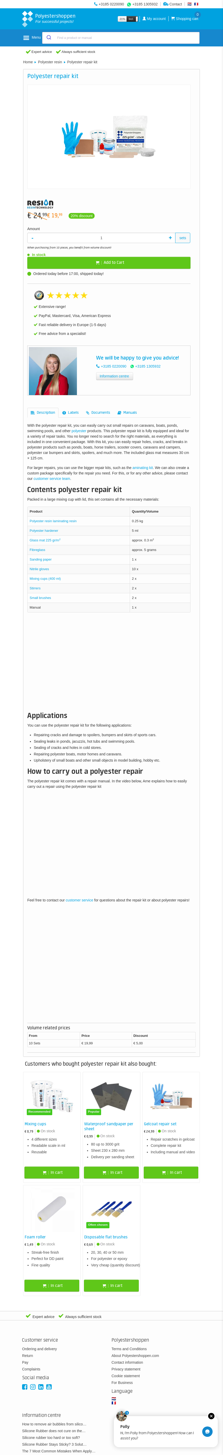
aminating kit (143, 468)
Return (27, 1356)
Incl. (131, 18)
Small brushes (40, 598)
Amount (33, 229)
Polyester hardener (44, 531)
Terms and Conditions (129, 1349)
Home (28, 62)
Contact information (127, 1362)
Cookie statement (126, 1376)
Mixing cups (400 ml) (45, 579)
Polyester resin (50, 62)
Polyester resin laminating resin (53, 521)
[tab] (42, 413)
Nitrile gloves (39, 569)
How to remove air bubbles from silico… (54, 1424)
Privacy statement (126, 1369)
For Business (122, 1383)
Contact (172, 4)
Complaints (31, 1369)
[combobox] (121, 38)
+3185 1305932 (145, 4)
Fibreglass (37, 550)
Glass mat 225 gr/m (45, 540)
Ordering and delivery (39, 1349)
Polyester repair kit (82, 62)
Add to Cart (110, 262)
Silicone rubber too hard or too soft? (51, 1438)
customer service (79, 900)
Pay (25, 1362)
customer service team (52, 479)
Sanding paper (41, 559)
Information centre (114, 376)
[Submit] (48, 38)
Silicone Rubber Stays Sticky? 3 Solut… (54, 1444)
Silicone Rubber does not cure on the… (54, 1431)
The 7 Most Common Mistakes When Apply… (58, 1451)
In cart (53, 1172)
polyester (78, 431)
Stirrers (35, 588)
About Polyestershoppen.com (135, 1356)
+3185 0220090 (111, 4)
